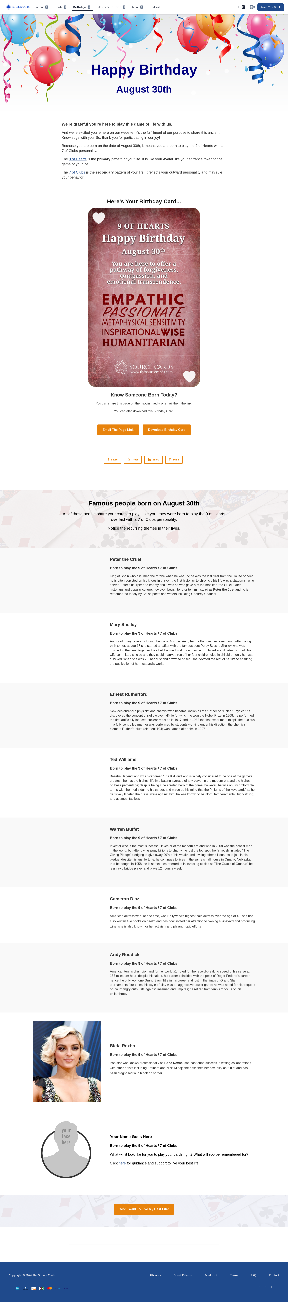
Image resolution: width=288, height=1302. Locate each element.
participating (133, 138)
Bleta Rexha (122, 1045)
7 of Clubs (77, 172)
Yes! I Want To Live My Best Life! (144, 1209)
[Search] (231, 7)
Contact (274, 1275)
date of (115, 146)
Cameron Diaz (124, 898)
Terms (234, 1275)
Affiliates (155, 1275)
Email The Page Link (118, 429)
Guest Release (183, 1275)
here (122, 1163)
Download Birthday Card (167, 429)
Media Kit (211, 1275)
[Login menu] (252, 7)
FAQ (253, 1275)
